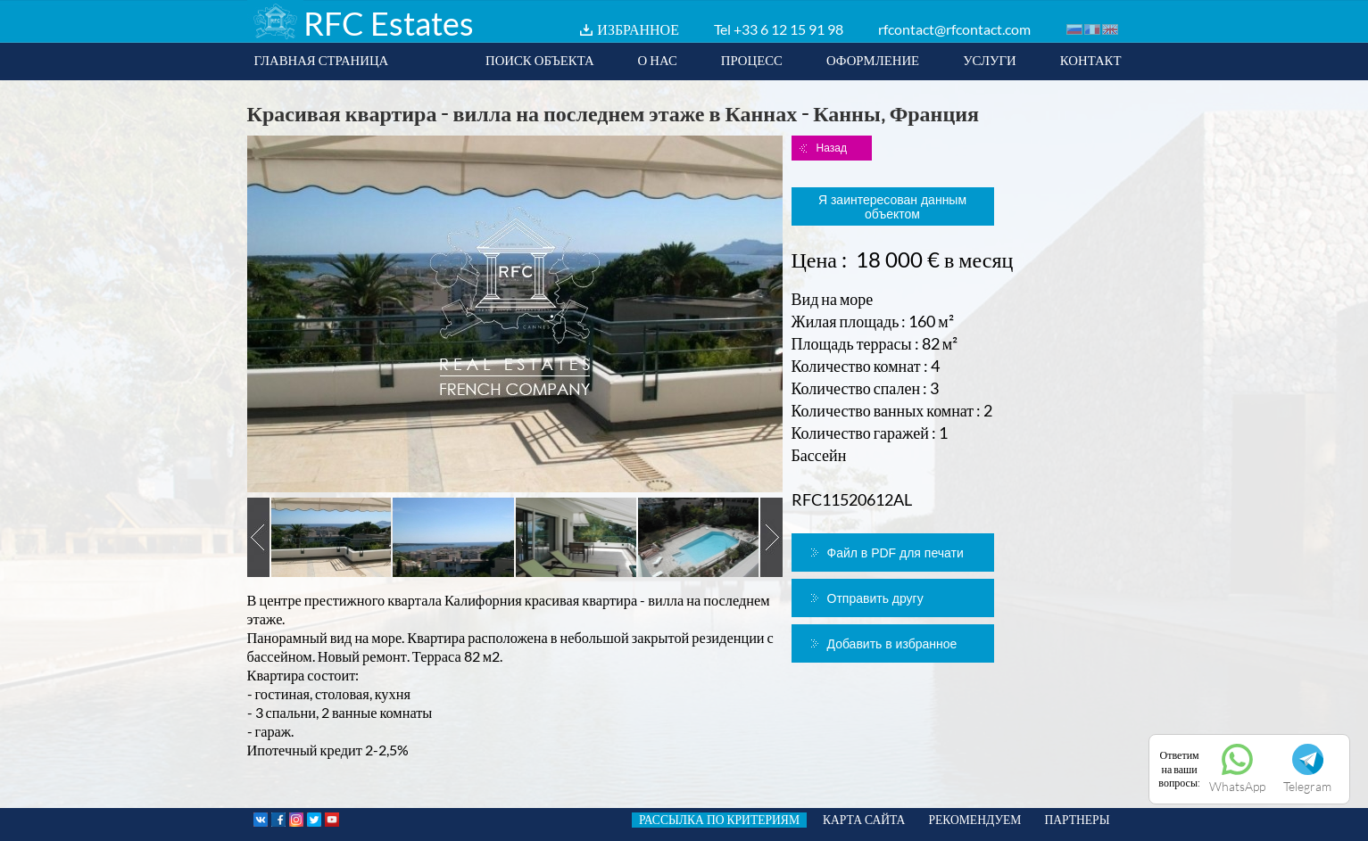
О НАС (657, 60)
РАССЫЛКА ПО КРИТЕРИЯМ (719, 819)
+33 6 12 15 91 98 (788, 29)
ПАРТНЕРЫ (1076, 819)
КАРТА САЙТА (864, 819)
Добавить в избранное (892, 644)
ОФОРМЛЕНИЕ (872, 60)
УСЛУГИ (989, 60)
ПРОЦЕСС (752, 60)
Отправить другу (875, 598)
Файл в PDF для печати (895, 553)
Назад (832, 148)
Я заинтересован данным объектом (892, 207)
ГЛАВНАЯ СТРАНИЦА (321, 60)
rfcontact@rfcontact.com (954, 29)
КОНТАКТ (1091, 60)
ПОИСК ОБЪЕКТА (539, 60)
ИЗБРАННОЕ (638, 29)
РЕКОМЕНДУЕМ (974, 819)
